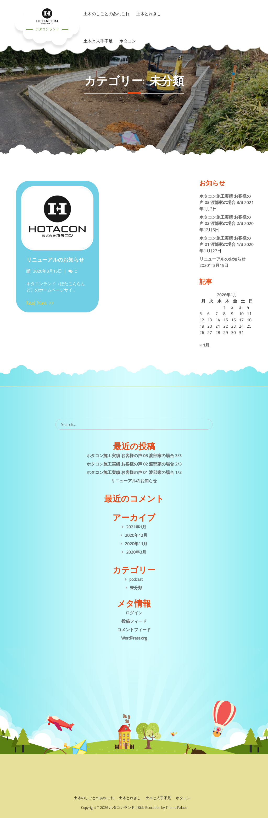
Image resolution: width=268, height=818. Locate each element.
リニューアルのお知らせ (55, 260)
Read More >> (40, 303)
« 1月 (204, 345)
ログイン (134, 613)
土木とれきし (130, 797)
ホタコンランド (47, 29)
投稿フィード (134, 621)
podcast (136, 579)
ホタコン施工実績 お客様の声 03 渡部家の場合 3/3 (225, 199)
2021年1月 (136, 527)
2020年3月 (136, 552)
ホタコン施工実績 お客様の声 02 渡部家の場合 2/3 (225, 220)
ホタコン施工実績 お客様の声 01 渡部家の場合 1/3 (225, 241)
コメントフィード (134, 629)
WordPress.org (134, 638)
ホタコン (127, 41)
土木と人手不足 (98, 41)
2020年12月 (136, 535)
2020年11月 (136, 543)
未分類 (136, 587)
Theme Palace (176, 807)
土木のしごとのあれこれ (94, 797)
